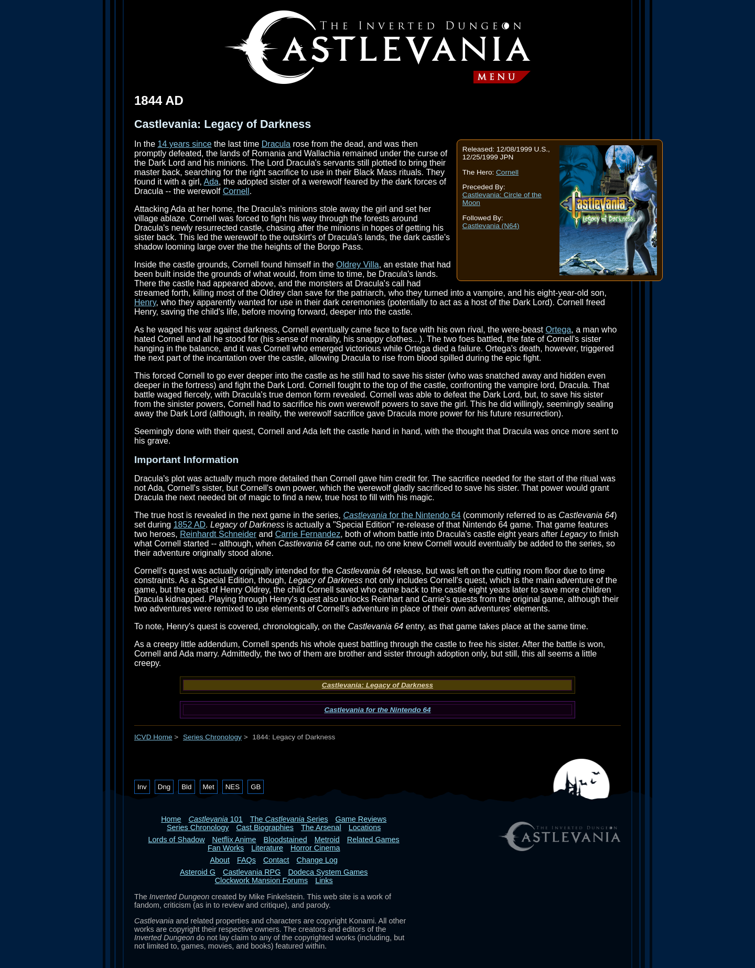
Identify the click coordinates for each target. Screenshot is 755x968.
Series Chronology (212, 737)
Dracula (276, 143)
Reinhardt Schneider (218, 534)
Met (208, 787)
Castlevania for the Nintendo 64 (377, 710)
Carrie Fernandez (308, 534)
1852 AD (190, 524)
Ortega (558, 329)
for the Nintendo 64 (401, 515)
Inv (142, 787)
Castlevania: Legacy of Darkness (377, 685)
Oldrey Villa (357, 264)
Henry (145, 302)
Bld (186, 787)
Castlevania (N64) (491, 226)
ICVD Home (153, 737)
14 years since (184, 143)
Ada (211, 181)
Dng (164, 787)
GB (256, 787)
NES (232, 787)
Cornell (507, 172)
